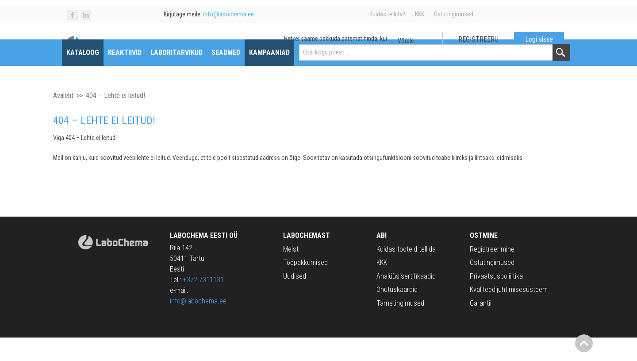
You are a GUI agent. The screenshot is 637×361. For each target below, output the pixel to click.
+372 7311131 (203, 303)
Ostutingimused (453, 14)
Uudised (294, 299)
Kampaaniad (274, 76)
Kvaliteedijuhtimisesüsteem (509, 313)
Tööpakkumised (305, 286)
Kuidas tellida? (387, 14)
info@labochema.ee (198, 324)
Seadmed (231, 76)
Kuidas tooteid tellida (406, 272)
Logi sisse (534, 44)
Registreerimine (492, 272)
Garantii (480, 326)
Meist (291, 272)
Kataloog (88, 76)
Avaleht (63, 119)
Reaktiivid (130, 76)
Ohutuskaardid (397, 313)
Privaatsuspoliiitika (496, 299)
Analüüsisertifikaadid (406, 299)
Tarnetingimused (400, 326)
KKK (419, 14)
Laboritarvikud (182, 76)
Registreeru (473, 44)
